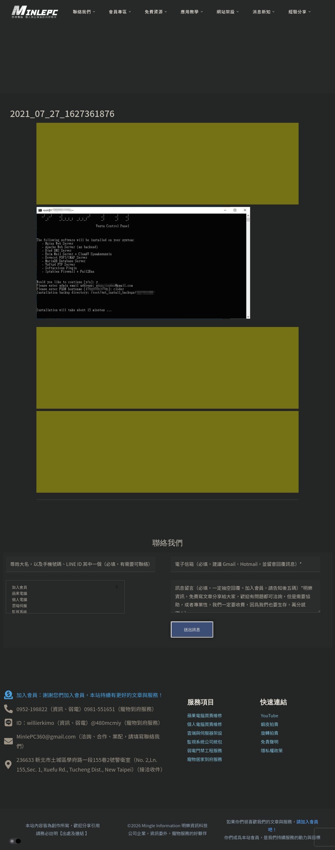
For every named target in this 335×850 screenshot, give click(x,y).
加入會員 (61, 588)
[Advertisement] (167, 163)
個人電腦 (61, 600)
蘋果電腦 (61, 594)
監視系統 (61, 612)
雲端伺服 (61, 606)
